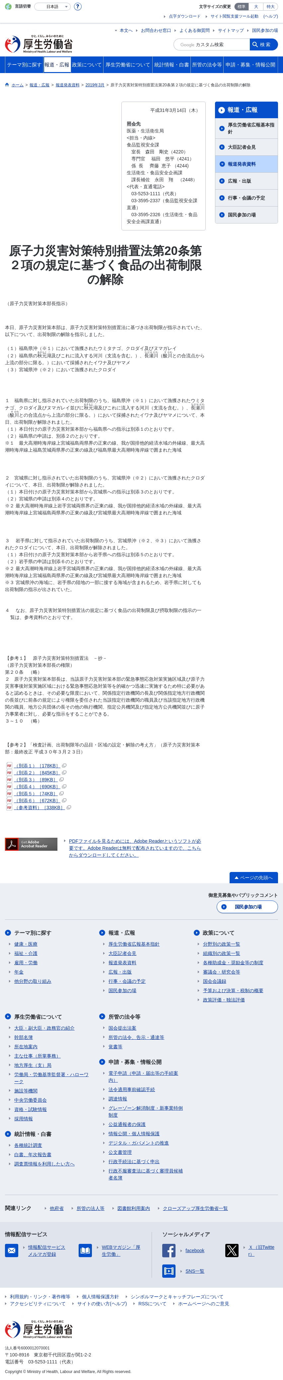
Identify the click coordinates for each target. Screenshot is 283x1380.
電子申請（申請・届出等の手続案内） (143, 1076)
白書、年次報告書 (32, 1154)
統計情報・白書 (32, 1134)
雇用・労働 (25, 962)
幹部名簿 (23, 1037)
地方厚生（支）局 (32, 1065)
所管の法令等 (124, 1016)
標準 (242, 6)
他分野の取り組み (32, 981)
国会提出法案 (122, 1027)
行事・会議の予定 (246, 198)
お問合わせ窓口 (156, 30)
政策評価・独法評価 (224, 999)
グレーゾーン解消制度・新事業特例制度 (145, 1111)
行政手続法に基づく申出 (134, 1161)
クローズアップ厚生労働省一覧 (195, 1208)
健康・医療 (25, 944)
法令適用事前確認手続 (131, 1089)
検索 (265, 44)
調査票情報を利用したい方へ (44, 1163)
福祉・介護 (25, 953)
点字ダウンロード (185, 16)
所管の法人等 (91, 1208)
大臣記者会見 (242, 147)
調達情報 (117, 1098)
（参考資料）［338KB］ (38, 807)
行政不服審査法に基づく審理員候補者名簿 (145, 1174)
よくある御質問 (194, 30)
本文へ (126, 30)
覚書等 (115, 1046)
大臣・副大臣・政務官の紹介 (44, 1027)
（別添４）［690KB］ (36, 786)
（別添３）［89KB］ (35, 779)
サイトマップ (231, 30)
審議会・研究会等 (221, 972)
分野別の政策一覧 (221, 944)
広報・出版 (239, 181)
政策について (219, 933)
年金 (19, 972)
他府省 (57, 1208)
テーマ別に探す (32, 933)
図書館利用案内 (133, 1208)
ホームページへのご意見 (203, 1303)
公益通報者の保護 (127, 1124)
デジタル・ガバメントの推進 (138, 1142)
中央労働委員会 (30, 1099)
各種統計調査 (28, 1145)
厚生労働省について (38, 1016)
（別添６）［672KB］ (36, 800)
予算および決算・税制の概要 (233, 990)
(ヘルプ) (270, 16)
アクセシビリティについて (38, 1303)
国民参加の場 (265, 30)
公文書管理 (120, 1152)
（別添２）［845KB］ (36, 772)
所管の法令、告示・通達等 (136, 1037)
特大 (271, 6)
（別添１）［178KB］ (36, 765)
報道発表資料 (242, 164)
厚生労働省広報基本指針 (251, 128)
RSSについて (152, 1303)
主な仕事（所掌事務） (37, 1055)
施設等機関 (25, 1090)
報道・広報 (242, 110)
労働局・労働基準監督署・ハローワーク (51, 1078)
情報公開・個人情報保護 (134, 1133)
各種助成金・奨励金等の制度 (233, 962)
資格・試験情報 (30, 1109)
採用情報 (23, 1118)
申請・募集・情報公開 (135, 1062)
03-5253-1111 (42, 1361)
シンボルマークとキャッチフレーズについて (177, 1296)
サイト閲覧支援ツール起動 (234, 16)
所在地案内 (25, 1046)
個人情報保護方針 (100, 1296)
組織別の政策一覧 (221, 953)
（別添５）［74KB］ (35, 793)
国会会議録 (214, 981)
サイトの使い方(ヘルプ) (102, 1303)
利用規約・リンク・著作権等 (40, 1296)
